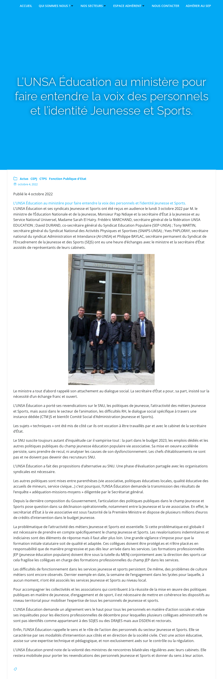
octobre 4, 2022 (26, 184)
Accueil (26, 6)
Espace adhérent (129, 6)
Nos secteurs (94, 6)
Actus (24, 179)
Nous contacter (165, 6)
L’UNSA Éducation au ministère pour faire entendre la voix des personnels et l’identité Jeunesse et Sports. (100, 203)
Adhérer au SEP (198, 6)
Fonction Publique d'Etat (68, 179)
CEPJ (34, 179)
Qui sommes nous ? (56, 6)
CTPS (43, 179)
